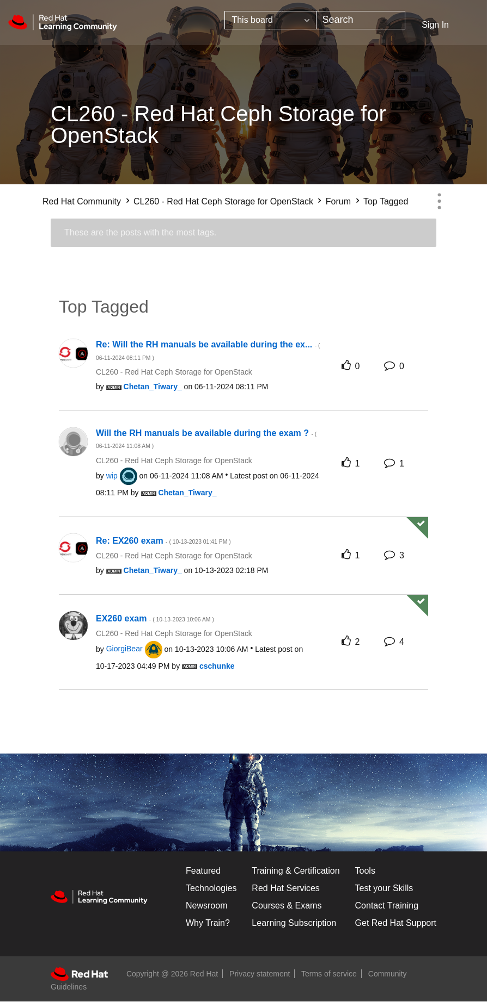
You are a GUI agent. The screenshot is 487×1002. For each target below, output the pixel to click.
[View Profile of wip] (112, 475)
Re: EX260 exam (163, 540)
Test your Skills (384, 888)
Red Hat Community (81, 201)
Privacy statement (259, 973)
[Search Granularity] (270, 20)
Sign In (435, 24)
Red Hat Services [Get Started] (286, 888)
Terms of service (329, 973)
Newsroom (206, 905)
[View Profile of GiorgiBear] (124, 648)
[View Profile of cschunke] (217, 666)
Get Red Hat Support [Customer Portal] (395, 923)
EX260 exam (155, 618)
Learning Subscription (294, 923)
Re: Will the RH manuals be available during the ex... (208, 350)
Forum (338, 201)
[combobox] (360, 20)
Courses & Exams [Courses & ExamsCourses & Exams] (286, 905)
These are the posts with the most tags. (140, 232)
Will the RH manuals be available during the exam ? (206, 439)
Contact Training (387, 905)
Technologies (211, 888)
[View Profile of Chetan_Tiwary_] (153, 386)
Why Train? (208, 923)
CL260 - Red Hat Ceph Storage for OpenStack (223, 201)
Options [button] (439, 201)
